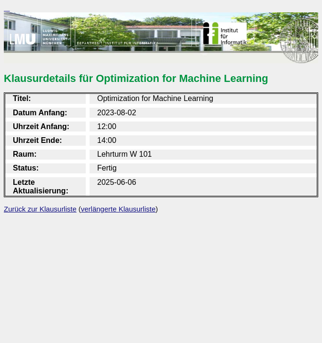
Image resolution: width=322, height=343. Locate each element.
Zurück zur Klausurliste (40, 209)
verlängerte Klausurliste (118, 209)
